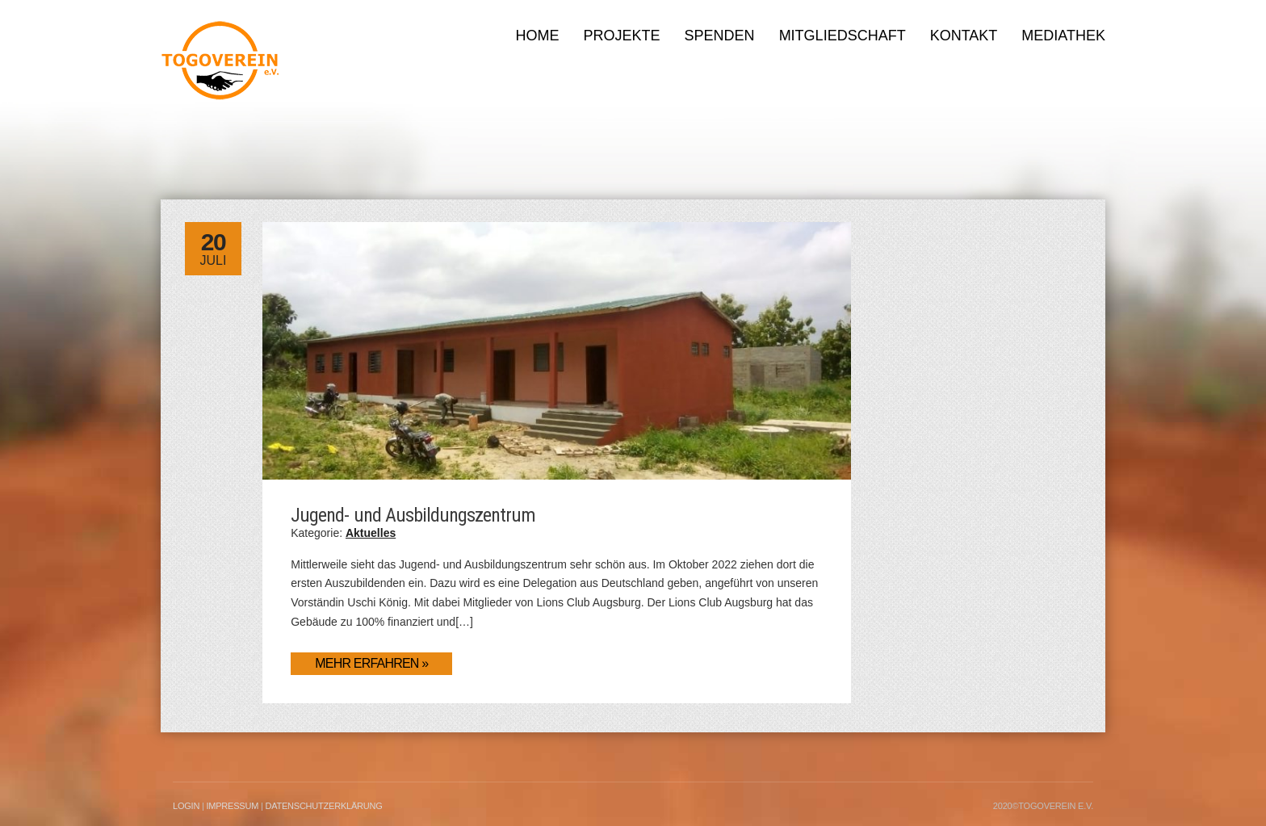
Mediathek (1063, 35)
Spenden (720, 35)
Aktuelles (371, 532)
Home (538, 35)
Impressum (232, 806)
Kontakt (964, 35)
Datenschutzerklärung (323, 806)
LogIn (186, 806)
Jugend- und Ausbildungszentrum (413, 515)
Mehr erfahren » (371, 663)
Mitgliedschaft (842, 35)
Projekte (622, 35)
